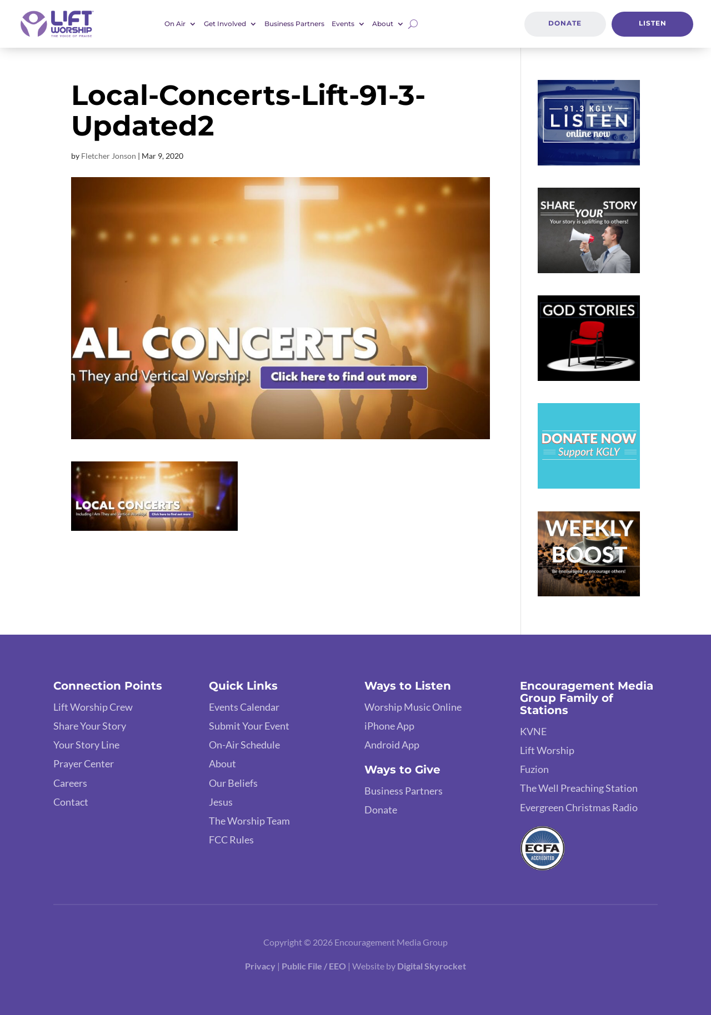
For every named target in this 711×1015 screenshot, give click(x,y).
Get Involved (225, 24)
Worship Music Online (413, 707)
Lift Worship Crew (93, 707)
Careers (70, 783)
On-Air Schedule (244, 744)
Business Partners (294, 24)
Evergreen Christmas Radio (579, 807)
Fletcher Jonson (108, 155)
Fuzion (534, 769)
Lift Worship (547, 750)
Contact (70, 802)
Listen (653, 23)
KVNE (533, 731)
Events (343, 24)
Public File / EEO (314, 966)
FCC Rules (231, 839)
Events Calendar (244, 707)
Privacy (260, 966)
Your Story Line (86, 744)
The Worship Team (249, 821)
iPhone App (389, 726)
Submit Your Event (249, 726)
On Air (175, 24)
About (382, 24)
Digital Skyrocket (431, 966)
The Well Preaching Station (579, 788)
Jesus (221, 802)
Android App (391, 744)
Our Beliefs (233, 783)
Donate (565, 23)
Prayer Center (83, 763)
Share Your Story (89, 726)
